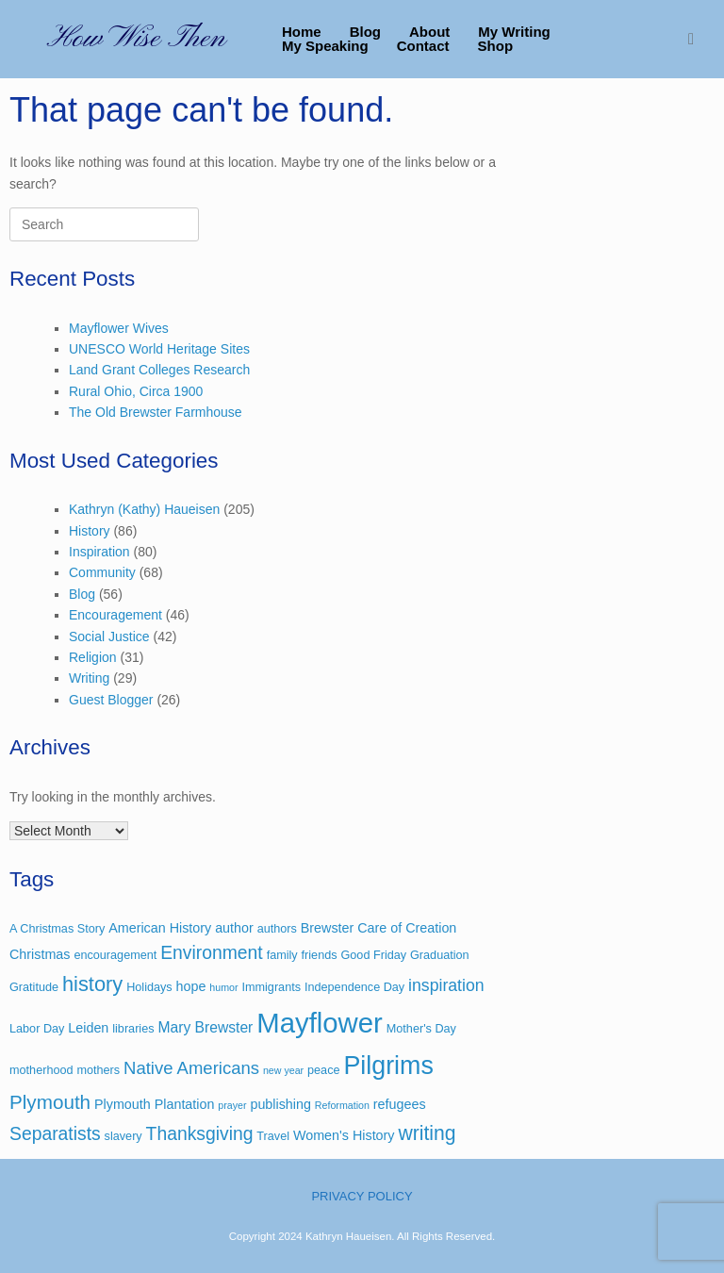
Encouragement (115, 614)
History (89, 530)
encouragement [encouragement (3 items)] (115, 955)
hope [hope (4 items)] (191, 986)
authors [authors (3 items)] (277, 928)
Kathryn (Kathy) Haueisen (144, 509)
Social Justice (109, 636)
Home (301, 32)
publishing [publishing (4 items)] (280, 1104)
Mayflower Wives (119, 328)
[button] (696, 39)
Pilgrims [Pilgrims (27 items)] (388, 1065)
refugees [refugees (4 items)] (399, 1104)
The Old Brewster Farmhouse (155, 412)
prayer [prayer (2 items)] (232, 1105)
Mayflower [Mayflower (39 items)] (319, 1022)
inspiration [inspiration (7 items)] (446, 985)
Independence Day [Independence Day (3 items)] (354, 987)
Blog (365, 32)
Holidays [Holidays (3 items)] (149, 987)
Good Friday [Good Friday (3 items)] (373, 955)
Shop (496, 46)
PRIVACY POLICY (361, 1196)
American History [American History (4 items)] (159, 927)
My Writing (514, 32)
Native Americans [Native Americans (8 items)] (191, 1068)
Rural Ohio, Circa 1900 (136, 391)
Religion (93, 657)
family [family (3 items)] (282, 955)
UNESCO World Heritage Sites (159, 348)
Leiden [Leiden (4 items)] (88, 1027)
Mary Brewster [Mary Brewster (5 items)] (205, 1027)
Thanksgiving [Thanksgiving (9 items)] (200, 1134)
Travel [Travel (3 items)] (272, 1136)
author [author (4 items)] (234, 927)
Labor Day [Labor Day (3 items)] (36, 1028)
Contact (423, 46)
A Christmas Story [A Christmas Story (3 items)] (57, 928)
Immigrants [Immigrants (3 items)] (271, 987)
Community (102, 572)
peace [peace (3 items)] (323, 1070)
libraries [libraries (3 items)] (133, 1028)
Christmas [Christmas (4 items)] (39, 954)
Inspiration (99, 551)
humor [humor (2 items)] (223, 987)
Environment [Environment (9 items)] (211, 953)
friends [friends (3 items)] (319, 955)
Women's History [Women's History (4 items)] (344, 1135)
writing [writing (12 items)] (426, 1133)
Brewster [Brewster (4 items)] (327, 927)
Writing (89, 678)
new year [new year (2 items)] (283, 1070)
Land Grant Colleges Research (159, 369)
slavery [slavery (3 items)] (123, 1136)
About (429, 32)
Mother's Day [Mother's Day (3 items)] (421, 1028)
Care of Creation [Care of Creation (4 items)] (406, 927)
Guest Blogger (111, 699)
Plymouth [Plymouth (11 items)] (49, 1102)
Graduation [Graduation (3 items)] (439, 955)
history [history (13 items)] (92, 984)
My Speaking (325, 46)
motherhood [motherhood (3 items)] (41, 1070)
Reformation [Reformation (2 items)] (342, 1105)
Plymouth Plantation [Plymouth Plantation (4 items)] (154, 1104)
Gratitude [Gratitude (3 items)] (33, 987)
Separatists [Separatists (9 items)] (55, 1134)
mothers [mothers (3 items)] (98, 1070)
